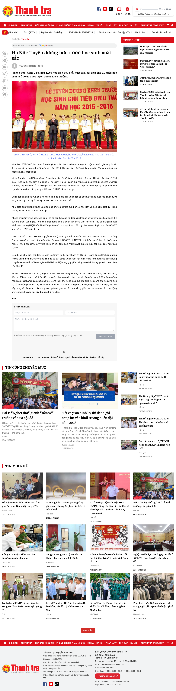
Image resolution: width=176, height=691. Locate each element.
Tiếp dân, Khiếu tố (44, 25)
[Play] (137, 9)
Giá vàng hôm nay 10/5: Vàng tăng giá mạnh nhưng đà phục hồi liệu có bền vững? (65, 506)
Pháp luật (111, 25)
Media (91, 25)
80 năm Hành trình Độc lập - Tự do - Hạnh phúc (124, 32)
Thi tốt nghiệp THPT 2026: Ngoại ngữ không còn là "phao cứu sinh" (154, 400)
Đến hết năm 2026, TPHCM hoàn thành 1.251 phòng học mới (154, 445)
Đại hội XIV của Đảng (53, 32)
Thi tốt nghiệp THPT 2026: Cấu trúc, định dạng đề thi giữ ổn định (154, 377)
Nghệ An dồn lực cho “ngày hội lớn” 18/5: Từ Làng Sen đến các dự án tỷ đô (153, 558)
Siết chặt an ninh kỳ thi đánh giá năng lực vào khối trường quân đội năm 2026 (87, 418)
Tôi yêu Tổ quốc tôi (163, 32)
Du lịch (134, 25)
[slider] (149, 9)
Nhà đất (123, 25)
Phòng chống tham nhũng (70, 25)
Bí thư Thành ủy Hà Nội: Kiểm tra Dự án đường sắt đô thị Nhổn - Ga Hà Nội (66, 606)
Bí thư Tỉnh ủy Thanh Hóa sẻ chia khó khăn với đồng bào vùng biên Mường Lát (108, 606)
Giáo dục (26, 39)
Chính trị (13, 25)
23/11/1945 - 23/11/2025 (83, 32)
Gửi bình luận (105, 336)
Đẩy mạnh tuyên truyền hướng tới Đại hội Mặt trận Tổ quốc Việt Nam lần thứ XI (109, 558)
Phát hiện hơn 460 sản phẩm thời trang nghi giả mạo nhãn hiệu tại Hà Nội (153, 606)
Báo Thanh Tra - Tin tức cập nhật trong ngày (26, 11)
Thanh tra (26, 25)
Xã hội (99, 25)
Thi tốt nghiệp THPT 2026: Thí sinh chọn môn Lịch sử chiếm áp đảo (154, 422)
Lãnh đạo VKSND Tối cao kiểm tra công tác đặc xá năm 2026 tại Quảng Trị (22, 606)
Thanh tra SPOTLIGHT (152, 25)
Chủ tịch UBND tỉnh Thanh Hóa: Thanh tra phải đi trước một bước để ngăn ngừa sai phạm (155, 95)
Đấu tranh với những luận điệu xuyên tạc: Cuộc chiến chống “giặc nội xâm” (155, 64)
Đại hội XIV (31, 32)
